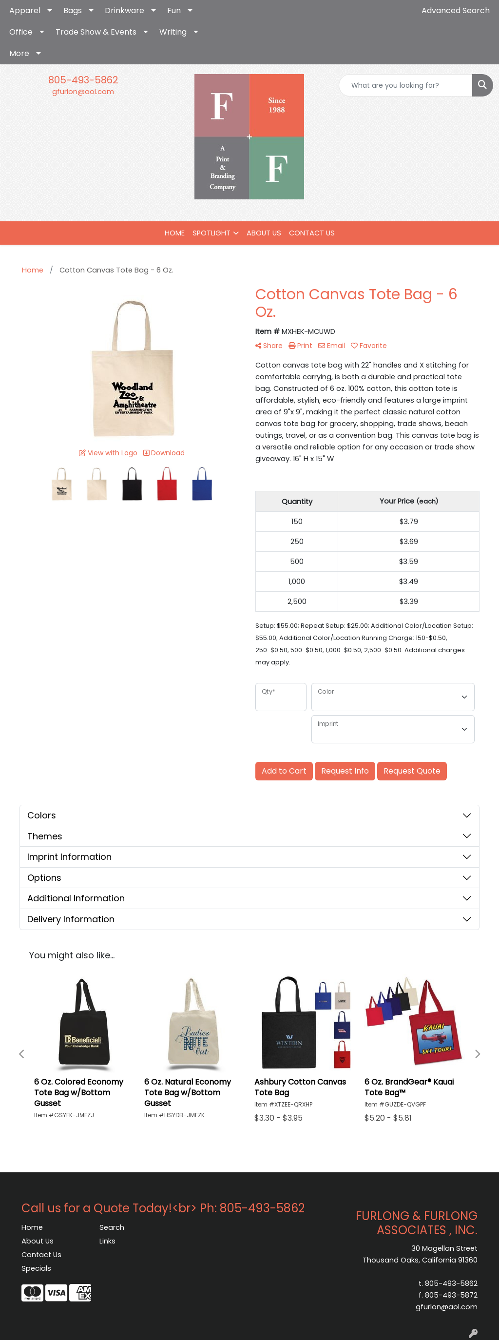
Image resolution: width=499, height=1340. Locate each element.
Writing (173, 32)
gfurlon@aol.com (83, 92)
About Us (37, 1241)
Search (111, 1227)
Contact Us (41, 1255)
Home (32, 1227)
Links (107, 1241)
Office (21, 32)
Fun (174, 10)
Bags (72, 10)
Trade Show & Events (96, 32)
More (19, 53)
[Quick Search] (406, 85)
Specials (36, 1268)
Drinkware (124, 10)
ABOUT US (264, 233)
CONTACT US (312, 233)
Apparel (24, 10)
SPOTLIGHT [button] (211, 233)
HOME (175, 233)
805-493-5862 (83, 80)
